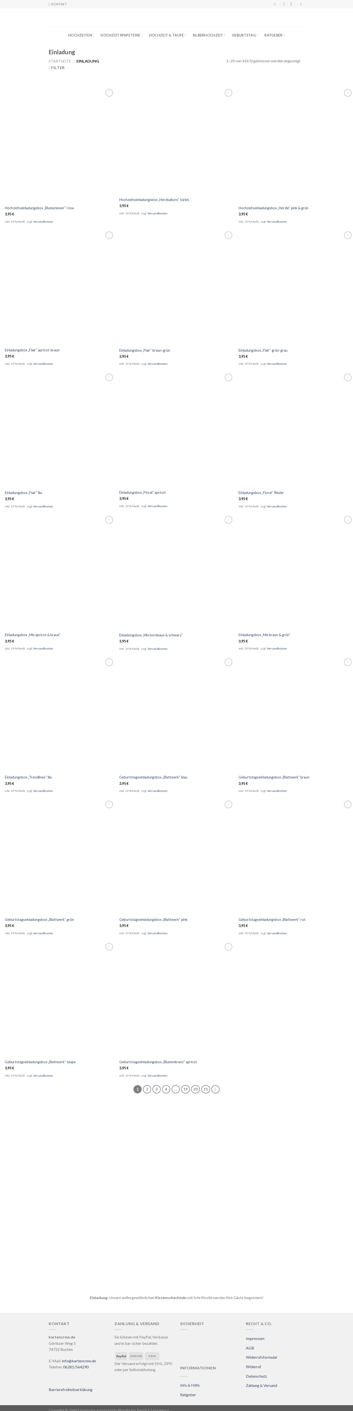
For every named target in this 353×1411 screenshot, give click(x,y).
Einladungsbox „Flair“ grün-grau (263, 350)
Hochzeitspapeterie (122, 35)
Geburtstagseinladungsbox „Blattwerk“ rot (272, 919)
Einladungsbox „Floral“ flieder (261, 493)
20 (195, 1089)
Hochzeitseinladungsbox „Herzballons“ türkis (154, 200)
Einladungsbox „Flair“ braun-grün (144, 350)
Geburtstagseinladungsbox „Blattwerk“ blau (153, 777)
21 (206, 1089)
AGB (250, 1348)
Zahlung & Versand (261, 1385)
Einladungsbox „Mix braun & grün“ (264, 635)
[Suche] (276, 4)
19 (185, 1089)
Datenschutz (256, 1376)
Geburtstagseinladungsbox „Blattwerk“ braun (274, 777)
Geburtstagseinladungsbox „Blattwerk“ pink (153, 919)
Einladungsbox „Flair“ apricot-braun (32, 350)
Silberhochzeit (209, 35)
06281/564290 (76, 1367)
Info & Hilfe (190, 1385)
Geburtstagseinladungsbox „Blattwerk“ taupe (40, 1062)
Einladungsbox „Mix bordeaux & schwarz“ (151, 635)
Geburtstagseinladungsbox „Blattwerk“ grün (39, 919)
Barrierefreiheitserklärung (71, 1389)
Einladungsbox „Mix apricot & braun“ (33, 635)
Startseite (60, 61)
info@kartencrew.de (79, 1360)
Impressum (255, 1338)
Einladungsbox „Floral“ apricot (142, 492)
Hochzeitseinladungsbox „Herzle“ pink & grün (273, 208)
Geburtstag (245, 35)
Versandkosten (43, 221)
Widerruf (253, 1366)
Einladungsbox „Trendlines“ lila (28, 777)
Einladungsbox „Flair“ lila (23, 493)
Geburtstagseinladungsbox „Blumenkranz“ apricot (158, 1062)
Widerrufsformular (262, 1357)
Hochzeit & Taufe (167, 35)
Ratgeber (274, 35)
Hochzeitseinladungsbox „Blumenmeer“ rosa (39, 208)
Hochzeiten (81, 35)
